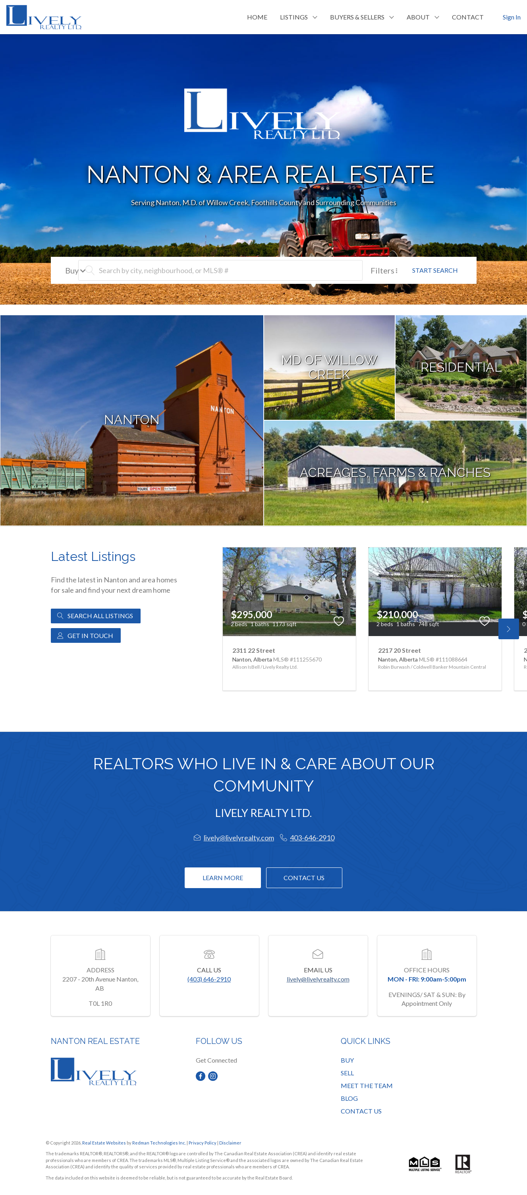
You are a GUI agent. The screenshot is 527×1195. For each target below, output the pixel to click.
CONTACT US (361, 1111)
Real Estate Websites (104, 1142)
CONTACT (468, 17)
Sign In (512, 17)
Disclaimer (230, 1142)
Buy (76, 270)
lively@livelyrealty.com (318, 979)
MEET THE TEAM (367, 1085)
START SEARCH (435, 270)
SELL (347, 1073)
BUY (347, 1060)
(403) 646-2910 (209, 979)
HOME (257, 17)
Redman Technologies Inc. (159, 1142)
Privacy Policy (202, 1142)
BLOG (349, 1098)
